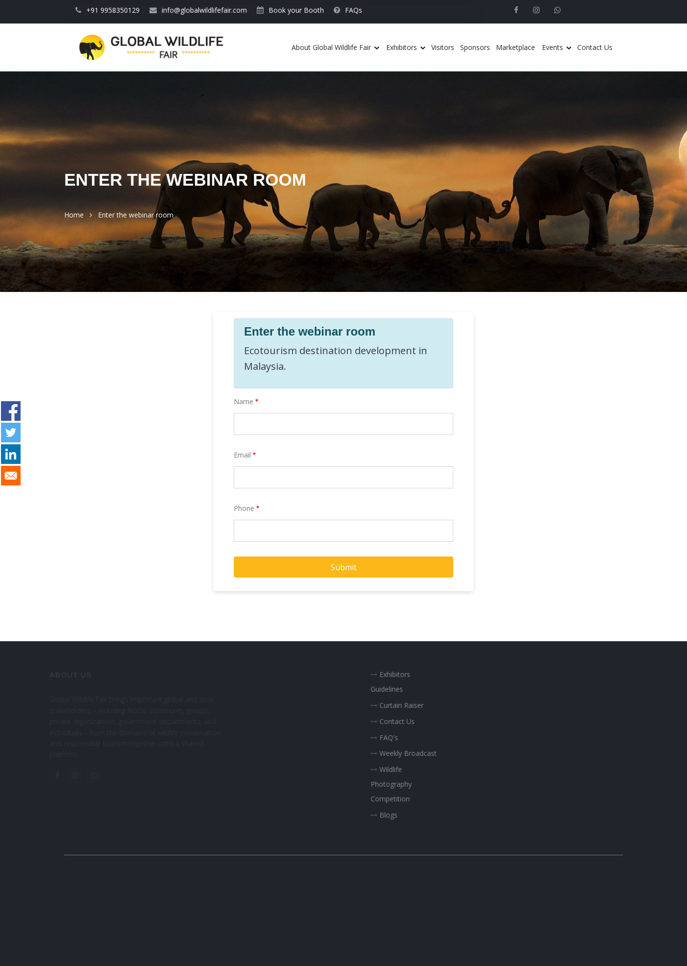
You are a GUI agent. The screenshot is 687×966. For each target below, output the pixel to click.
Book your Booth (290, 10)
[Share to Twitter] (11, 432)
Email (242, 454)
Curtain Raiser (408, 705)
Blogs (395, 815)
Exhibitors (405, 47)
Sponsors (475, 47)
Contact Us (595, 47)
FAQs (348, 10)
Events (556, 47)
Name (243, 401)
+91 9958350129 (107, 10)
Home (74, 214)
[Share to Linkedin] (11, 454)
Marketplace (515, 47)
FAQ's (395, 737)
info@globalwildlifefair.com (198, 10)
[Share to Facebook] (11, 411)
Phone (244, 508)
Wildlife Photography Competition (397, 784)
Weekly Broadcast (414, 753)
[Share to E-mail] (11, 475)
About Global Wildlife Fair (335, 47)
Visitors (442, 47)
